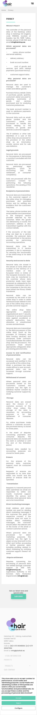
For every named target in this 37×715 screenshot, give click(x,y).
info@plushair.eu (18, 651)
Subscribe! (18, 596)
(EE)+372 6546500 (17, 646)
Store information (13, 656)
